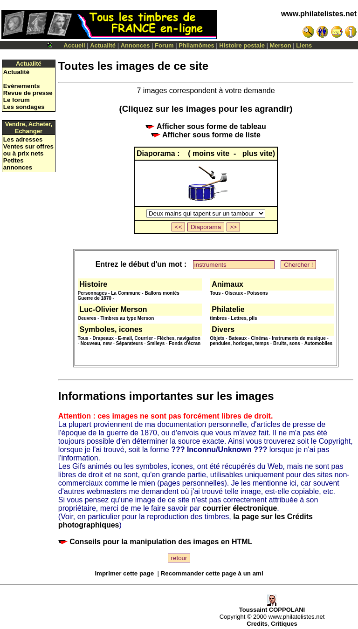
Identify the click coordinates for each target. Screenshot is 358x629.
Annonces (135, 45)
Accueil (74, 45)
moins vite (212, 153)
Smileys (156, 343)
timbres (218, 318)
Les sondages (24, 106)
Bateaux (237, 338)
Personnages (92, 293)
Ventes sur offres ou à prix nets (28, 150)
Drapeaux (103, 338)
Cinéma (259, 338)
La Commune (125, 293)
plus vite (257, 153)
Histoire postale (242, 45)
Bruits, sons (286, 343)
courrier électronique (239, 508)
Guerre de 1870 (94, 298)
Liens (304, 45)
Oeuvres (87, 318)
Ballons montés (162, 293)
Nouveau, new (96, 343)
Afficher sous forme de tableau (205, 126)
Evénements (21, 85)
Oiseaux (234, 293)
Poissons (257, 293)
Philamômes (196, 45)
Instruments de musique (299, 338)
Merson (280, 45)
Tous (215, 293)
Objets (217, 338)
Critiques (284, 623)
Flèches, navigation (178, 338)
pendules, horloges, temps (239, 343)
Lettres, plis (244, 318)
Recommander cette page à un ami (212, 573)
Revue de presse (28, 92)
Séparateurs (129, 343)
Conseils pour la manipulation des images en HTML (155, 542)
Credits (257, 623)
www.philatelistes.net (319, 14)
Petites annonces (17, 164)
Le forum (16, 99)
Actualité (103, 45)
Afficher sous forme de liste (206, 135)
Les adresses (22, 139)
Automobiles (318, 343)
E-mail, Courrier (135, 338)
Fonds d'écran (184, 343)
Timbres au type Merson (127, 318)
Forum (164, 45)
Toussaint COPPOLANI (272, 607)
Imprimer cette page (124, 573)
